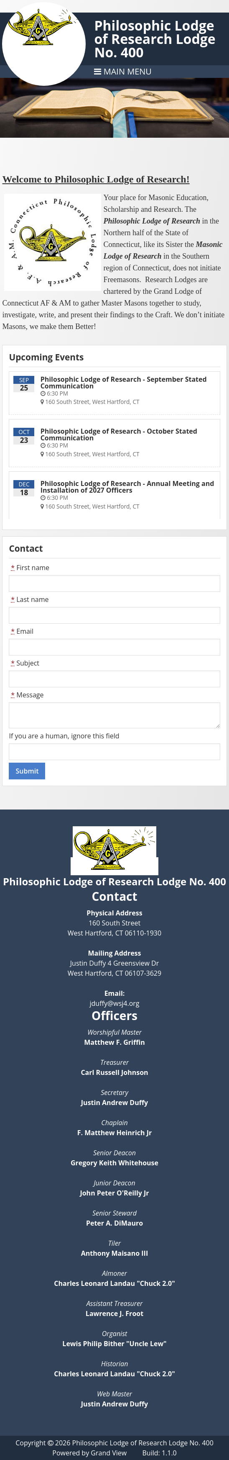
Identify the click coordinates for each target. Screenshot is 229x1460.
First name (29, 567)
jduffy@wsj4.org (114, 1003)
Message (26, 694)
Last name (28, 599)
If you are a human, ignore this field (64, 735)
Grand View (109, 1452)
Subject (24, 663)
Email (21, 631)
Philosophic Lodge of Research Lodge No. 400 (154, 38)
